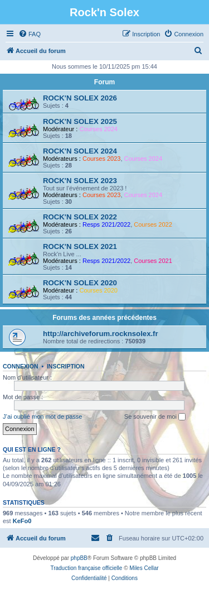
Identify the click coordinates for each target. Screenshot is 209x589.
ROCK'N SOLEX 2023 (80, 180)
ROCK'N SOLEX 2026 (80, 98)
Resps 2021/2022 (106, 224)
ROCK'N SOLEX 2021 (80, 246)
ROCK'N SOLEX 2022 (80, 217)
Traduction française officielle (86, 568)
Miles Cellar (143, 568)
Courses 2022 (153, 224)
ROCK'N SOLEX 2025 (80, 121)
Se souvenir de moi (155, 417)
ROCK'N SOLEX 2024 (80, 151)
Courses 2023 (101, 158)
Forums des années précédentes (104, 318)
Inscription (66, 366)
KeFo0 (22, 521)
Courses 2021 (153, 260)
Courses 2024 (98, 129)
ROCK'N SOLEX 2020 (80, 283)
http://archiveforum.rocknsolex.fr (100, 333)
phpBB (79, 558)
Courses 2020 (98, 290)
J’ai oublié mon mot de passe (42, 416)
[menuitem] (29, 34)
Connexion (20, 366)
